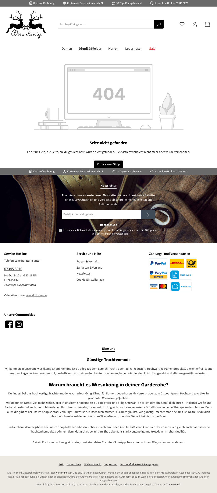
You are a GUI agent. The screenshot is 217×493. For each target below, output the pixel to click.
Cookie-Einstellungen (90, 279)
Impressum (110, 464)
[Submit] (147, 214)
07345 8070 (182, 3)
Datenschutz (74, 464)
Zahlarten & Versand (89, 267)
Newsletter (83, 273)
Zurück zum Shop (108, 164)
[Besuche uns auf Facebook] (9, 324)
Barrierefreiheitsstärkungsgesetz (139, 464)
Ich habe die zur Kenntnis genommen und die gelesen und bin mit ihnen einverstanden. (110, 232)
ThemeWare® (173, 484)
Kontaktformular (36, 295)
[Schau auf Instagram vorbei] (19, 324)
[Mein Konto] (194, 24)
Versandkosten (64, 473)
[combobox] (106, 24)
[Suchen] (159, 24)
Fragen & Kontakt (88, 261)
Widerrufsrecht (93, 464)
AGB (147, 230)
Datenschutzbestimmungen (92, 230)
